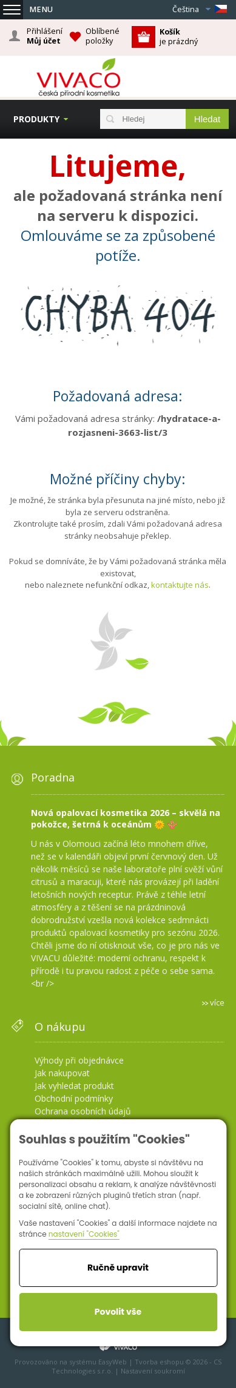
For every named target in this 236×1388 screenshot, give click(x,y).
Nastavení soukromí (153, 1370)
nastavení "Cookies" (84, 1234)
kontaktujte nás (180, 584)
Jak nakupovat (62, 1073)
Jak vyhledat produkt (74, 1085)
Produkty (36, 119)
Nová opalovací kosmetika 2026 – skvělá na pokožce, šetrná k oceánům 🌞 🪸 (125, 818)
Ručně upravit (118, 1267)
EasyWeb (112, 1361)
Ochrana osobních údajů (83, 1111)
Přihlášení (44, 36)
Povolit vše (118, 1312)
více (217, 1002)
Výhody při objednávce (79, 1060)
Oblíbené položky (103, 36)
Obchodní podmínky (74, 1098)
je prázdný (179, 37)
